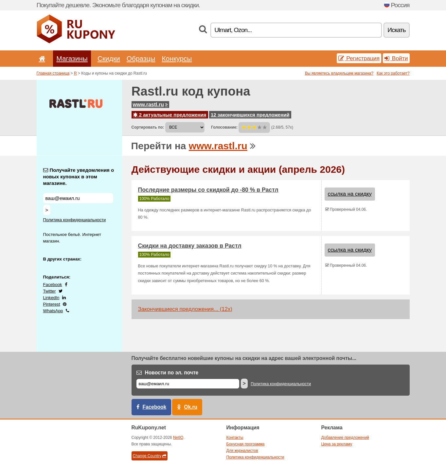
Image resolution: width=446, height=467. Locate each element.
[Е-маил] (187, 383)
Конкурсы (177, 58)
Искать (396, 30)
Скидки (109, 58)
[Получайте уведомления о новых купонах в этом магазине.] (78, 198)
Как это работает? (393, 73)
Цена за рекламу (336, 444)
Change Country (149, 456)
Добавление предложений (345, 437)
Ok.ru (190, 407)
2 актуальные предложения (169, 114)
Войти (396, 58)
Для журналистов (242, 450)
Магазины (72, 58)
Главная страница (53, 73)
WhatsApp (53, 310)
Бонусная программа (245, 444)
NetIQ (178, 437)
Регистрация (359, 58)
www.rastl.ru (150, 104)
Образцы (141, 58)
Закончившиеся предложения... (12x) (185, 309)
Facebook (52, 284)
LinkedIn (51, 297)
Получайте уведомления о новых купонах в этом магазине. (78, 176)
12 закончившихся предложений (250, 114)
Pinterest (51, 304)
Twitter (49, 291)
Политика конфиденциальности (74, 219)
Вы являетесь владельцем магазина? (339, 73)
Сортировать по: (148, 127)
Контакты (234, 437)
